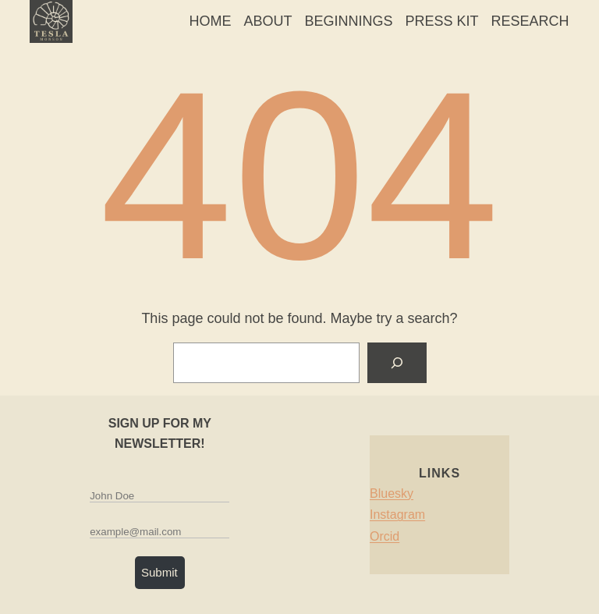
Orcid (384, 536)
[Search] (397, 362)
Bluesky (391, 493)
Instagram (397, 514)
